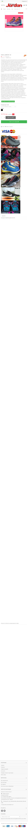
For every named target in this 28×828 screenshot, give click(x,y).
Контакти (3, 771)
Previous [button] (5, 21)
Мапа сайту (3, 774)
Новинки (3, 767)
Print (3, 126)
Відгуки (3, 215)
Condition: (7, 57)
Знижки (2, 765)
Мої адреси (3, 784)
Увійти (25, 1)
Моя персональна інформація (7, 786)
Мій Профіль (3, 777)
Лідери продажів (4, 769)
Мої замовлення (4, 780)
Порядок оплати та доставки (7, 772)
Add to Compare (9, 126)
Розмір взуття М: (5, 104)
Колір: (2, 108)
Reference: (3, 57)
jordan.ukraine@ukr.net (8, 804)
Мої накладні (3, 782)
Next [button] (22, 21)
